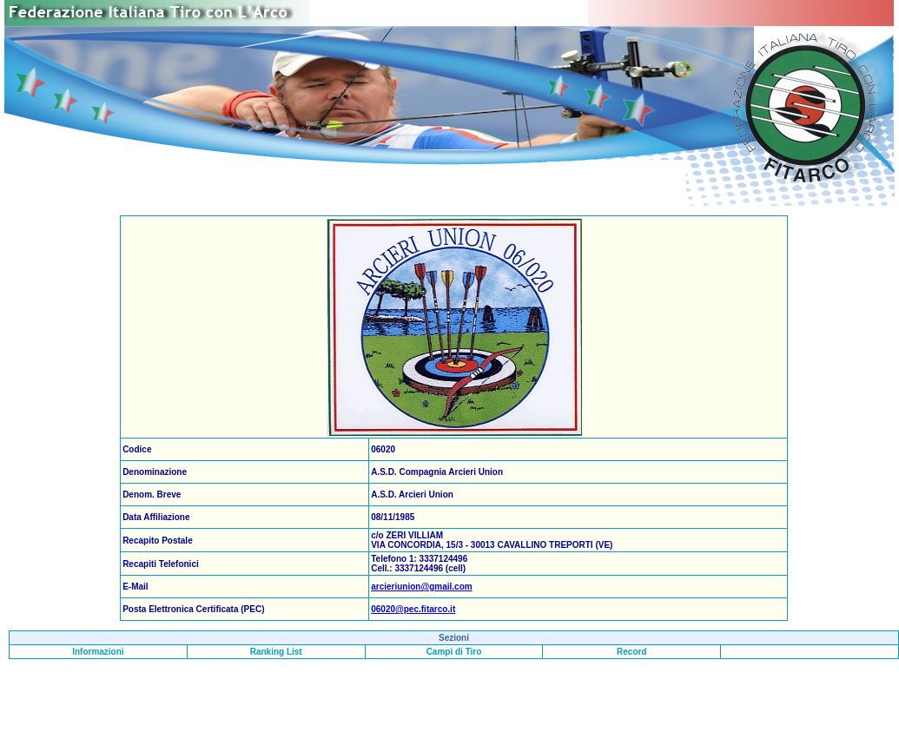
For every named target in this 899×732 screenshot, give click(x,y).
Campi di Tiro (454, 651)
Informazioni (97, 651)
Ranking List (276, 651)
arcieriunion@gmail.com (421, 586)
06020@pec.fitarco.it (413, 609)
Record (631, 651)
